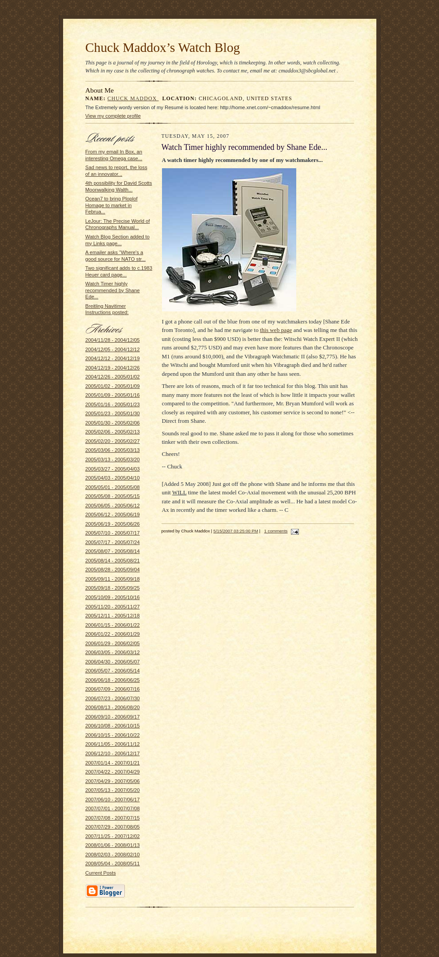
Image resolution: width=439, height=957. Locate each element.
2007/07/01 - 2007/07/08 (112, 808)
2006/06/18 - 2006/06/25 (112, 680)
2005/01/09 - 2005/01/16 (112, 395)
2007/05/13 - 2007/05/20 (112, 790)
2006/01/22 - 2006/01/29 (112, 634)
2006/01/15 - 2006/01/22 (112, 625)
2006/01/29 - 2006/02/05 (112, 643)
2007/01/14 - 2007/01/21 (112, 763)
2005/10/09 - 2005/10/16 (112, 597)
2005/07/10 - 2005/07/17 (112, 533)
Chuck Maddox (133, 99)
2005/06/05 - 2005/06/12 (112, 505)
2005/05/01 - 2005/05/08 (112, 487)
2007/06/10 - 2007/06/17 (112, 799)
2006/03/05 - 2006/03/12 (112, 652)
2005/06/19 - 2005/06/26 (112, 524)
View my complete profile (113, 116)
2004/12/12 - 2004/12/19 (112, 358)
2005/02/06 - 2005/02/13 (112, 431)
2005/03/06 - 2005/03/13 (112, 450)
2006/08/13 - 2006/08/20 (112, 707)
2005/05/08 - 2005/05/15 (112, 496)
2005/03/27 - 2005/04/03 (112, 469)
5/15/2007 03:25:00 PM (235, 530)
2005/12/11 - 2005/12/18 (112, 615)
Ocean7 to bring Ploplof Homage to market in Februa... (111, 205)
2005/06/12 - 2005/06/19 (112, 514)
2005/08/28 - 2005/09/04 (112, 569)
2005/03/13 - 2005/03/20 (112, 459)
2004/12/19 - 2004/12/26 (112, 367)
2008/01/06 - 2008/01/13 (112, 845)
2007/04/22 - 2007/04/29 (112, 771)
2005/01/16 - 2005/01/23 (112, 404)
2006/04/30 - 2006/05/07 (112, 661)
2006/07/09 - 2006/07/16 (112, 689)
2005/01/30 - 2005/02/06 (112, 422)
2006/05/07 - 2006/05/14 (112, 670)
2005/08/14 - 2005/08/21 (112, 560)
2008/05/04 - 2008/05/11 (112, 863)
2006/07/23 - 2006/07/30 (112, 698)
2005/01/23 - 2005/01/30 (112, 413)
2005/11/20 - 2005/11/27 (112, 606)
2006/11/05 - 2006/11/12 (112, 744)
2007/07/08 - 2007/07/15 (112, 818)
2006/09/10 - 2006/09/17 (112, 716)
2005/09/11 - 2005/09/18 (112, 579)
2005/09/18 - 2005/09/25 (112, 588)
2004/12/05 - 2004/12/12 (112, 349)
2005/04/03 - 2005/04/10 (112, 478)
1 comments (275, 530)
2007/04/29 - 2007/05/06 (112, 781)
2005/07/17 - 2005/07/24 (112, 542)
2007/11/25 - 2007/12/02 (112, 836)
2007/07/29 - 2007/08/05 (112, 826)
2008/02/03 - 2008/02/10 (112, 854)
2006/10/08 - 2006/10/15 (112, 725)
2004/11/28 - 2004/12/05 (112, 340)
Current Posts (100, 873)
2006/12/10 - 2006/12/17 (112, 753)
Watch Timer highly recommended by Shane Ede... (112, 290)
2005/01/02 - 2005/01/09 (112, 386)
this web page (276, 330)
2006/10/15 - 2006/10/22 (112, 735)
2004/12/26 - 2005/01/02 (112, 376)
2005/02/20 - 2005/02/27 (112, 441)
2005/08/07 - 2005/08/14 (112, 551)
